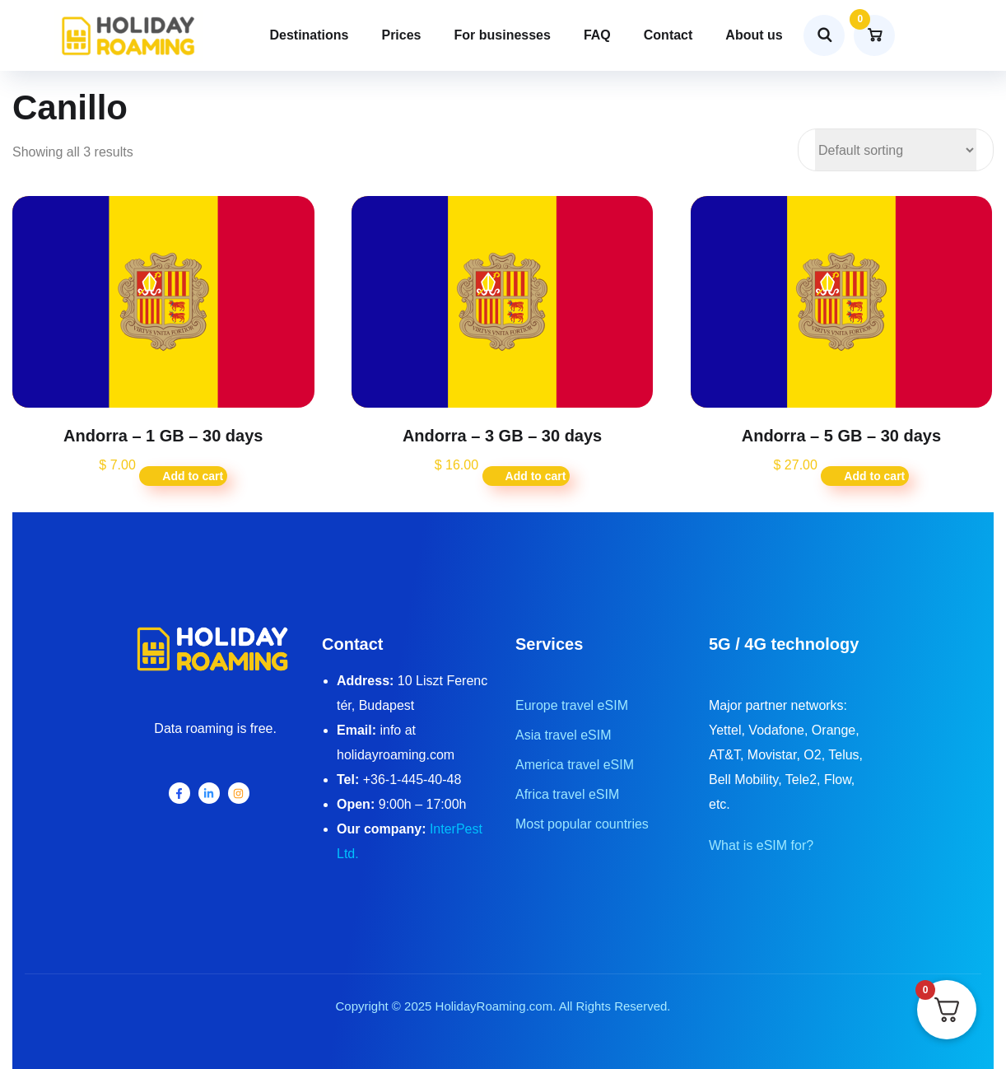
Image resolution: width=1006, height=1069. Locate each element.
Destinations (308, 35)
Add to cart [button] (192, 476)
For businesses (502, 35)
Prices (401, 35)
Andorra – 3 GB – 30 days (502, 436)
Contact (668, 35)
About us (753, 35)
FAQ (597, 35)
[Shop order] (895, 149)
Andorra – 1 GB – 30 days (163, 436)
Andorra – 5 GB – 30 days (841, 436)
